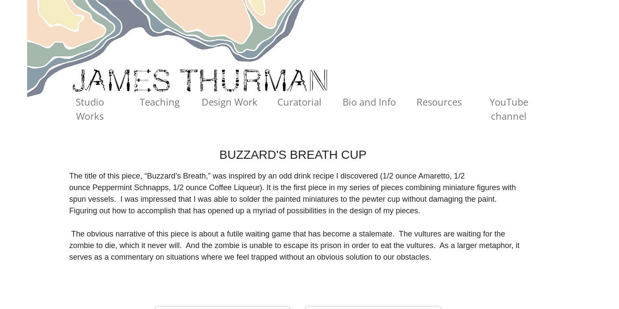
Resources (439, 101)
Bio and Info (369, 101)
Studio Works (90, 108)
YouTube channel (509, 108)
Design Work (229, 101)
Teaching (160, 101)
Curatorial (299, 101)
